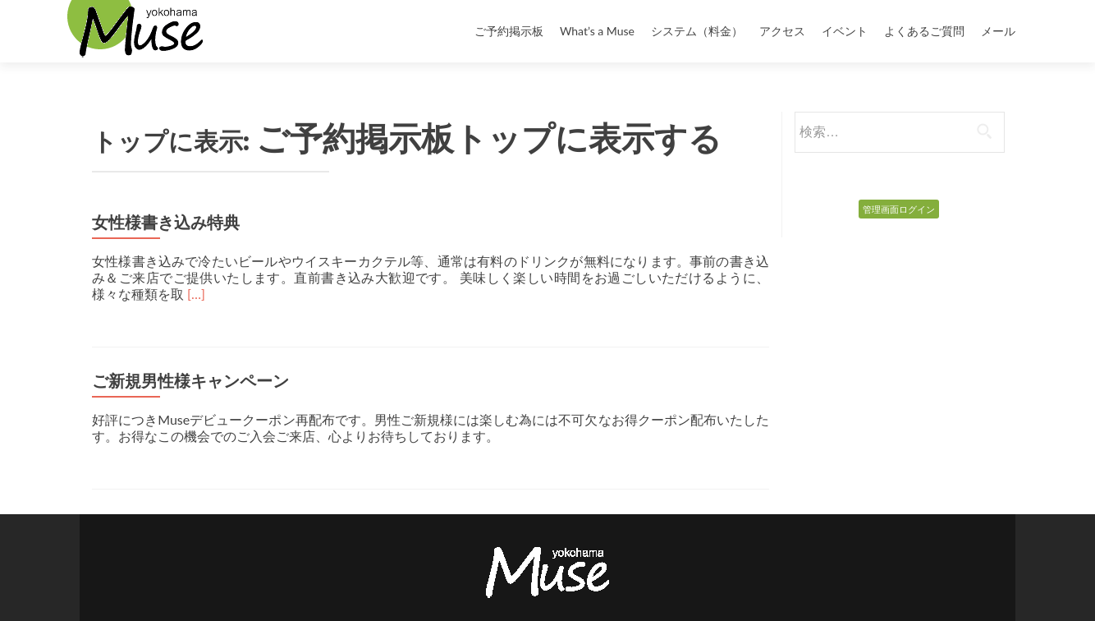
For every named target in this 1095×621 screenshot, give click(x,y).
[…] (196, 293)
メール (998, 31)
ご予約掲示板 (508, 31)
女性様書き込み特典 (166, 222)
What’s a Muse (597, 31)
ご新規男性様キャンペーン (190, 381)
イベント (845, 31)
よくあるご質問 (924, 31)
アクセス (782, 31)
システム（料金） (697, 31)
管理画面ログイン (899, 209)
